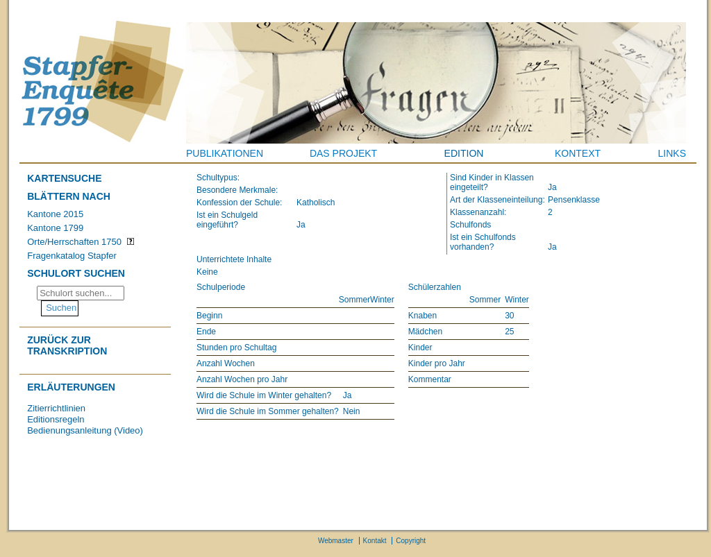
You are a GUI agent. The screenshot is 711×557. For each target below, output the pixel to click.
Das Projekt (343, 153)
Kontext (578, 153)
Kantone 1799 (55, 228)
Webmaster (335, 541)
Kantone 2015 (55, 214)
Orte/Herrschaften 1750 (74, 242)
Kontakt (375, 541)
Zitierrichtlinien (56, 408)
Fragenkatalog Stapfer (72, 255)
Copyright (411, 541)
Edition (464, 153)
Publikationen (224, 153)
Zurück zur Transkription (67, 345)
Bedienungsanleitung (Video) (85, 430)
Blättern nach (68, 196)
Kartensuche (64, 178)
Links (672, 153)
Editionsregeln (55, 419)
